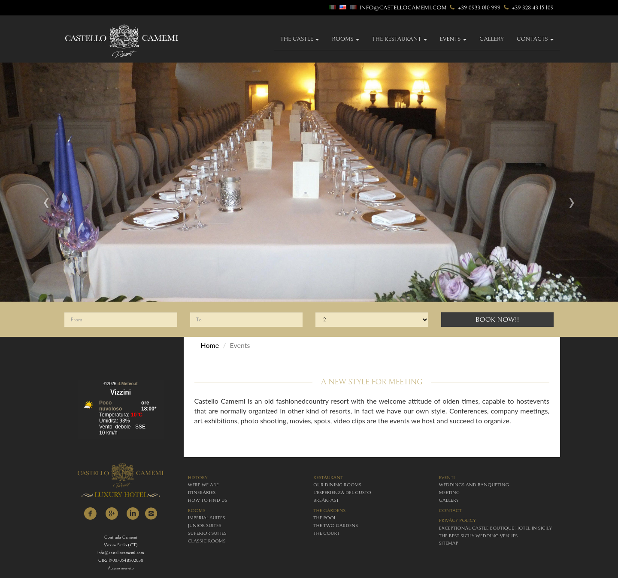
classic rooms (207, 541)
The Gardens (329, 510)
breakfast (326, 500)
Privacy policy (457, 520)
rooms (197, 510)
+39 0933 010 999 (474, 7)
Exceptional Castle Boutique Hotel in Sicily (495, 528)
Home (210, 345)
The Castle (299, 39)
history (198, 477)
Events (453, 39)
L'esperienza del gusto (342, 492)
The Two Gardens (335, 525)
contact (450, 510)
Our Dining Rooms (337, 485)
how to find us (207, 500)
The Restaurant (399, 39)
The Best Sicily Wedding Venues (478, 536)
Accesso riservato (120, 568)
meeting (449, 492)
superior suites (207, 533)
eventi (447, 477)
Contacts (535, 39)
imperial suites (206, 518)
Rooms (345, 39)
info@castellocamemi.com (403, 7)
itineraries (202, 492)
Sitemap (448, 543)
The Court (326, 533)
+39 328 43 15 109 (528, 7)
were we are (203, 485)
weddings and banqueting (474, 485)
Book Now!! (497, 319)
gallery (491, 39)
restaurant (328, 477)
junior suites (204, 525)
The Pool (324, 518)
